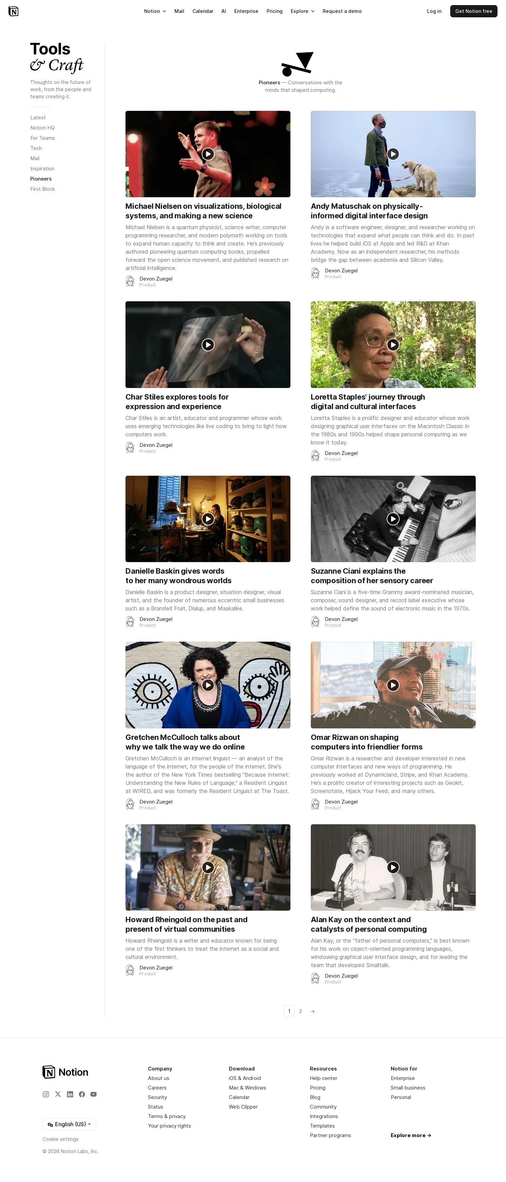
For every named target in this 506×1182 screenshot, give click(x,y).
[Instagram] (45, 1094)
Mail (34, 158)
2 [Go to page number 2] (300, 1011)
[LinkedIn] (70, 1094)
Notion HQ (42, 127)
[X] (58, 1094)
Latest (38, 117)
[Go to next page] (312, 1011)
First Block (42, 189)
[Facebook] (82, 1094)
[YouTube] (93, 1094)
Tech (36, 148)
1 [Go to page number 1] (289, 1011)
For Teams (42, 138)
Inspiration (42, 168)
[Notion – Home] (13, 11)
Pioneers (41, 178)
